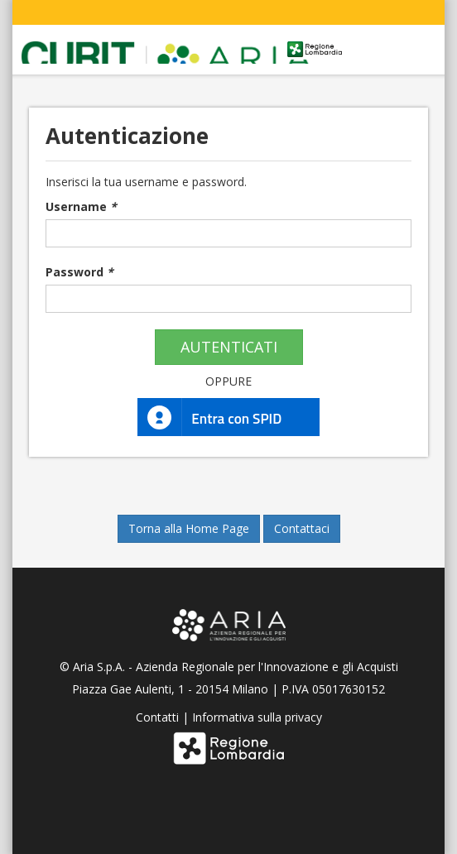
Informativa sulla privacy (257, 717)
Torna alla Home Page (188, 528)
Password (79, 272)
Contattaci (302, 528)
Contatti (157, 717)
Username (81, 206)
